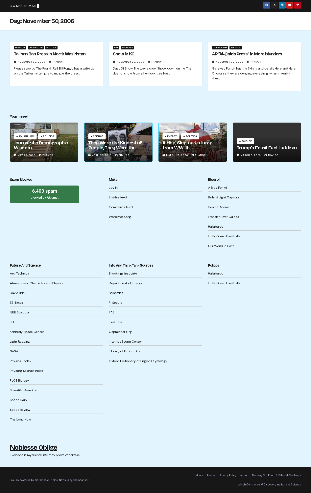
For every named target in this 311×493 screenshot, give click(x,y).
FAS (111, 312)
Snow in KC (123, 54)
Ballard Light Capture (223, 197)
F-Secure (116, 303)
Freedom (20, 47)
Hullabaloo (216, 226)
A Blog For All (217, 188)
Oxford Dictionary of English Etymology (138, 361)
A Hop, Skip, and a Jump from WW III (187, 145)
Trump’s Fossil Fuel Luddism (267, 148)
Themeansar (80, 480)
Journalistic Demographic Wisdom (41, 145)
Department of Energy (125, 283)
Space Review (20, 410)
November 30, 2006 (32, 61)
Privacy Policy (228, 475)
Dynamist (116, 293)
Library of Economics (124, 351)
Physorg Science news (26, 371)
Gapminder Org (120, 332)
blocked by (44, 193)
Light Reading (20, 341)
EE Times (16, 303)
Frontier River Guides (223, 217)
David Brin (17, 293)
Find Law (115, 322)
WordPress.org (120, 217)
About (244, 475)
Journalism (36, 47)
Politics (51, 47)
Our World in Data (221, 246)
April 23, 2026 (102, 155)
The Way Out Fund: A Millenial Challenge (276, 475)
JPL (12, 322)
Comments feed (121, 207)
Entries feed (118, 197)
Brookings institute (123, 273)
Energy (172, 136)
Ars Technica (19, 273)
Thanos (56, 61)
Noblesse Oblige (33, 447)
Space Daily (18, 400)
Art (116, 47)
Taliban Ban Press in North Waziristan (49, 54)
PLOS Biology (19, 380)
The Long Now (20, 419)
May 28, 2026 (27, 155)
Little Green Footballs (224, 236)
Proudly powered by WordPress (29, 480)
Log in (113, 188)
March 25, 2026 (177, 155)
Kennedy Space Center (27, 332)
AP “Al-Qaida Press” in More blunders (247, 54)
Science (98, 136)
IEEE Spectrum (21, 312)
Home (199, 475)
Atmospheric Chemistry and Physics (37, 283)
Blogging (127, 47)
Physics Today (21, 361)
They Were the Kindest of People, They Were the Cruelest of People (115, 148)
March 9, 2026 (251, 155)
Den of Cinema (219, 207)
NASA (14, 351)
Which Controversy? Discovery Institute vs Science (269, 484)
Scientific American (24, 390)
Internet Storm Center (125, 341)
